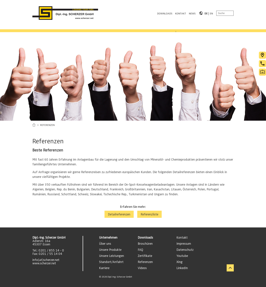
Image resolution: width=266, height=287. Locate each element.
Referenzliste (149, 214)
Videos (142, 268)
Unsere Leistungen (111, 256)
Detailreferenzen (119, 214)
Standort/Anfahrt (111, 262)
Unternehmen (108, 237)
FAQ (140, 249)
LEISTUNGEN (80, 28)
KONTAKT (180, 13)
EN (211, 13)
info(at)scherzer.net (45, 260)
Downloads (145, 237)
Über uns (105, 243)
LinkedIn (182, 268)
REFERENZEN (111, 28)
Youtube (182, 256)
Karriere (104, 268)
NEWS (192, 13)
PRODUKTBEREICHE (45, 28)
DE (205, 13)
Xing (179, 262)
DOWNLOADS (164, 13)
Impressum (183, 243)
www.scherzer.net (44, 263)
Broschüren (145, 243)
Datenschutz (185, 249)
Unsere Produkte (110, 249)
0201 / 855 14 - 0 (51, 250)
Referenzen (145, 262)
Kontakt (182, 237)
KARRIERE (140, 28)
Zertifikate (145, 256)
